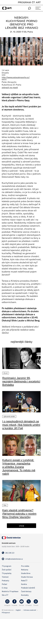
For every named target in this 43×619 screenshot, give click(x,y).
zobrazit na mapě (10, 87)
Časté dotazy (26, 591)
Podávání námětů (28, 588)
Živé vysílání (6, 570)
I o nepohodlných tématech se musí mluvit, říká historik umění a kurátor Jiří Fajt (21, 425)
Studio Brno (25, 573)
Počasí (4, 584)
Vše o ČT (5, 595)
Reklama (24, 570)
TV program (6, 566)
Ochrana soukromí (30, 610)
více (21, 525)
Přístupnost (6, 613)
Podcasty (5, 580)
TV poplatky (6, 573)
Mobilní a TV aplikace (10, 591)
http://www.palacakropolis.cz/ (16, 77)
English (18, 610)
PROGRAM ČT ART (29, 2)
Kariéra (24, 584)
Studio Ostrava (27, 577)
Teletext (5, 577)
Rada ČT (24, 580)
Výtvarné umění (9, 416)
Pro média (25, 566)
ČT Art (6, 373)
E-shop (4, 588)
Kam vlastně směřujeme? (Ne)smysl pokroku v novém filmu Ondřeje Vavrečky (19, 514)
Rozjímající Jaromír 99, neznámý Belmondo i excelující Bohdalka (21, 381)
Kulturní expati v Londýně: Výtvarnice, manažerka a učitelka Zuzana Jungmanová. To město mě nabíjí (18, 467)
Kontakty (25, 595)
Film (5, 505)
